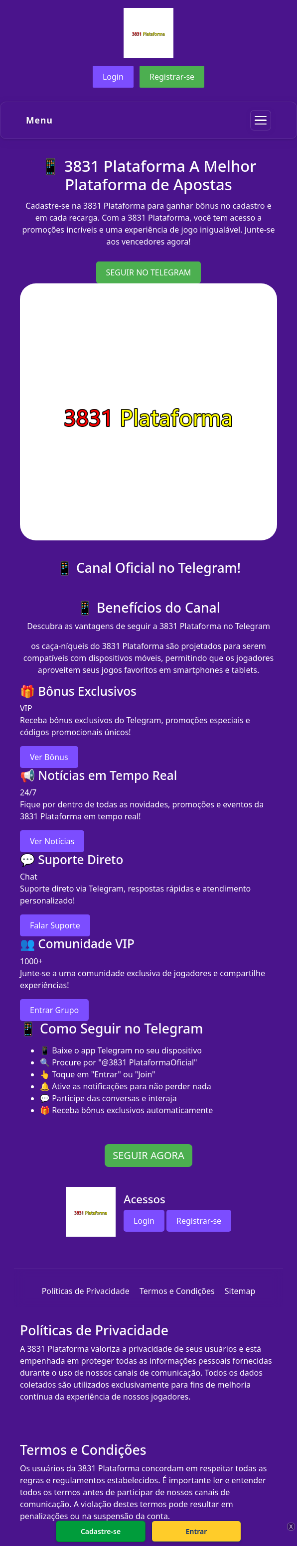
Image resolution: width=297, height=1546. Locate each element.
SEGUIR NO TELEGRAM (148, 272)
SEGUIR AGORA (148, 1155)
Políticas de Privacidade (86, 1291)
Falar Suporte (55, 925)
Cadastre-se (101, 1531)
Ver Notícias (52, 841)
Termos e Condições (177, 1291)
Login (113, 76)
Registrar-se (171, 76)
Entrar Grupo (54, 1010)
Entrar (196, 1531)
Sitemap (240, 1291)
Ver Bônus (49, 757)
